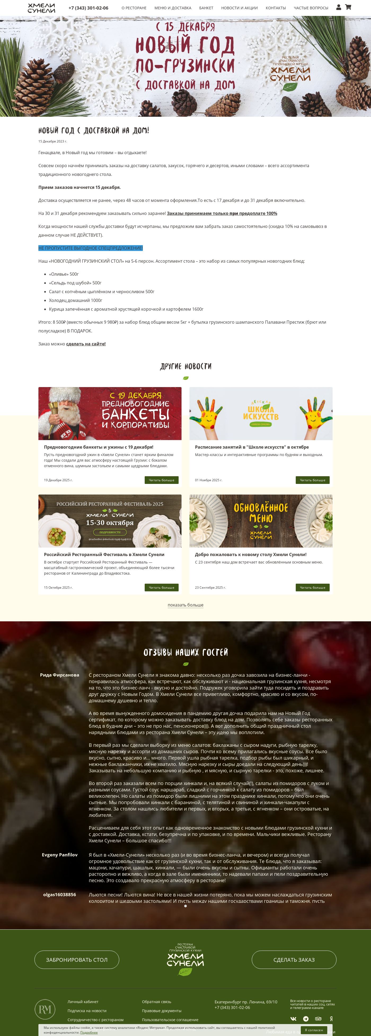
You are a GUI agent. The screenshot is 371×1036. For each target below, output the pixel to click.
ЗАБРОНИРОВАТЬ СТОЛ (77, 940)
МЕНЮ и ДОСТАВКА (172, 7)
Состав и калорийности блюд (169, 1009)
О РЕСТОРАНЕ (134, 7)
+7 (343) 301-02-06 (88, 8)
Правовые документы (162, 991)
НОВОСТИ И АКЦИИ (239, 7)
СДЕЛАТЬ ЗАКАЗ (294, 940)
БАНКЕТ (206, 7)
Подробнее (89, 1032)
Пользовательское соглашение (170, 1000)
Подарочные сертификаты (92, 1009)
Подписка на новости (87, 991)
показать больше (186, 605)
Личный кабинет (83, 982)
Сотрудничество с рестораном (95, 1000)
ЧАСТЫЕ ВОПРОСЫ (311, 7)
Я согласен (314, 1030)
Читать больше (161, 480)
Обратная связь (156, 982)
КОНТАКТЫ (276, 7)
